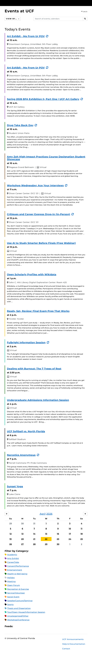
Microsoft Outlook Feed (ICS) (20, 626)
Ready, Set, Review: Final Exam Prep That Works (38, 311)
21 (34, 539)
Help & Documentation (73, 644)
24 (70, 539)
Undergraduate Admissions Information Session (38, 400)
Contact (66, 649)
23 (58, 539)
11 (81, 529)
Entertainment (14, 570)
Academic (12, 555)
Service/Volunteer (16, 593)
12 (11, 534)
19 (10, 539)
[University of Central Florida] (20, 3)
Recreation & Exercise (18, 589)
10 (70, 529)
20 (22, 539)
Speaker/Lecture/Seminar (20, 601)
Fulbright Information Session (26, 342)
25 (81, 539)
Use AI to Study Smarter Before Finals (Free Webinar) (41, 243)
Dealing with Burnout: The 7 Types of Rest (34, 368)
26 (10, 544)
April (43, 513)
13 (22, 534)
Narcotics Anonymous (21, 455)
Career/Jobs (13, 562)
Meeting (11, 581)
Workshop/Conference (18, 620)
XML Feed (28, 626)
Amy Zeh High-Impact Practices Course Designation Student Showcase (46, 158)
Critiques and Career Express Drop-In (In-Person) (38, 214)
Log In (84, 11)
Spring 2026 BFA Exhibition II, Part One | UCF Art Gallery (43, 99)
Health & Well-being (17, 574)
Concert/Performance (18, 566)
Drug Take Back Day (20, 125)
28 (34, 544)
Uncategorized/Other (18, 616)
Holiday (11, 578)
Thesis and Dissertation (19, 608)
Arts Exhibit (13, 558)
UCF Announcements (72, 639)
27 (22, 544)
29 (10, 523)
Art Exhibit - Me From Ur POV (26, 36)
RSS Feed (24, 626)
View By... (12, 19)
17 (70, 534)
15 (46, 534)
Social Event (13, 597)
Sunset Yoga (15, 486)
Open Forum (13, 585)
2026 (49, 513)
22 (46, 539)
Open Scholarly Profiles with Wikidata (31, 274)
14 (34, 534)
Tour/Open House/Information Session (26, 612)
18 (81, 534)
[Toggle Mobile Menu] (87, 3)
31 (34, 523)
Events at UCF (19, 11)
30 (22, 523)
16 (58, 534)
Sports (10, 604)
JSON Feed (32, 626)
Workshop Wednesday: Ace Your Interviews (35, 185)
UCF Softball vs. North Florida (26, 431)
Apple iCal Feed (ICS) (16, 626)
